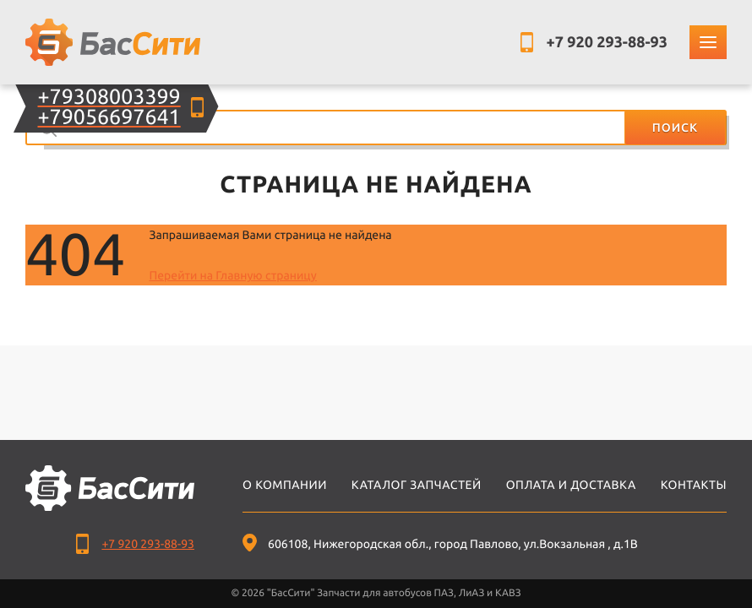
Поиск (675, 127)
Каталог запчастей (416, 484)
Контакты (694, 484)
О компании (284, 484)
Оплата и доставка (571, 484)
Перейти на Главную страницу (232, 275)
